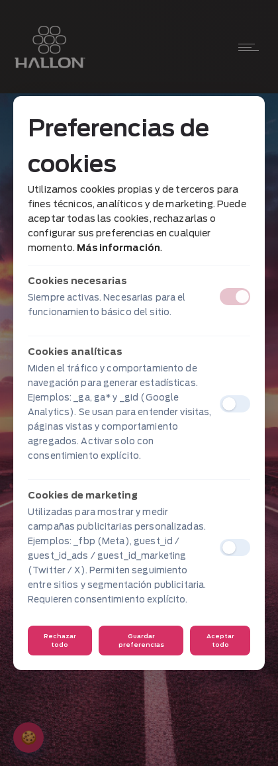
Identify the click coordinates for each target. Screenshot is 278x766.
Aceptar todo (220, 640)
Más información (118, 247)
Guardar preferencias (141, 640)
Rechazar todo (60, 640)
